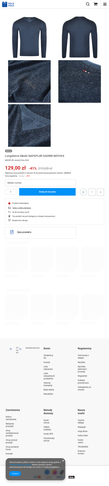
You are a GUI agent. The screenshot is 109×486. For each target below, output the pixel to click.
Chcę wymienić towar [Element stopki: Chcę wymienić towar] (12, 447)
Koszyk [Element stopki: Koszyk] (47, 362)
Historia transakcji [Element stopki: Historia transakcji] (48, 383)
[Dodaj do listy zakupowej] (83, 192)
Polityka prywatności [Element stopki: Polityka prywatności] (83, 381)
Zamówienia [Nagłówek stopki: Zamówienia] (13, 409)
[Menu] (104, 4)
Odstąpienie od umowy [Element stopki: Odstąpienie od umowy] (84, 388)
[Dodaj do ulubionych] (100, 192)
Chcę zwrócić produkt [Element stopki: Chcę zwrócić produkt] (11, 440)
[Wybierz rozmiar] (40, 182)
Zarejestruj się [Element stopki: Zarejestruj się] (48, 356)
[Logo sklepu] (9, 4)
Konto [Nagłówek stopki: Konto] (47, 348)
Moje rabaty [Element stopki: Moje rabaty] (49, 389)
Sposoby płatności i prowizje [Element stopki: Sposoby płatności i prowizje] (82, 368)
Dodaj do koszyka (47, 191)
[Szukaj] (87, 4)
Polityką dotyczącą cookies (20, 465)
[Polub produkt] (92, 192)
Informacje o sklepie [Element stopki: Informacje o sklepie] (83, 356)
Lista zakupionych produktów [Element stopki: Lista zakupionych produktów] (49, 375)
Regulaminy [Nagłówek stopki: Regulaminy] (84, 348)
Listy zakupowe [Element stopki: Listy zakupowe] (48, 367)
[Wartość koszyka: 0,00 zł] (95, 4)
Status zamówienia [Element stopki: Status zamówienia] (11, 417)
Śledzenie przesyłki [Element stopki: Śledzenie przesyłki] (10, 424)
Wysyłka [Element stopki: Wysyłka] (81, 362)
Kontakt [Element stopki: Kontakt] (9, 453)
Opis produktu (20, 232)
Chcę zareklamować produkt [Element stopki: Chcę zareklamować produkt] (12, 432)
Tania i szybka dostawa (21, 208)
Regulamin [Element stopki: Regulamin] (82, 376)
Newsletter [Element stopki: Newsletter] (48, 394)
